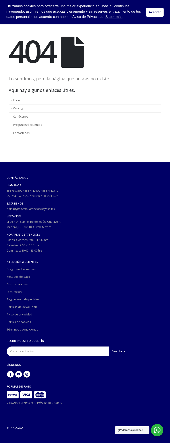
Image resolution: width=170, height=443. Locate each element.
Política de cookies (19, 322)
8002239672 (50, 196)
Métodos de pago (18, 277)
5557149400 (32, 191)
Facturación (14, 292)
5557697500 (14, 191)
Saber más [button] (113, 17)
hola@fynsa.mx (17, 209)
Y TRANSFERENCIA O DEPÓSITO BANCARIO (34, 403)
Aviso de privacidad (19, 314)
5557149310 (50, 191)
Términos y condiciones (22, 329)
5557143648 (14, 196)
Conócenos (20, 116)
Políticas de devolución (22, 307)
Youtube (18, 374)
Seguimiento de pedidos (23, 299)
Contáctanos (21, 133)
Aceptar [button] (155, 12)
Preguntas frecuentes (27, 125)
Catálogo (19, 108)
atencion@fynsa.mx (42, 209)
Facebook (10, 374)
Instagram (26, 374)
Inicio (16, 100)
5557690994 (32, 196)
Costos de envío (17, 284)
